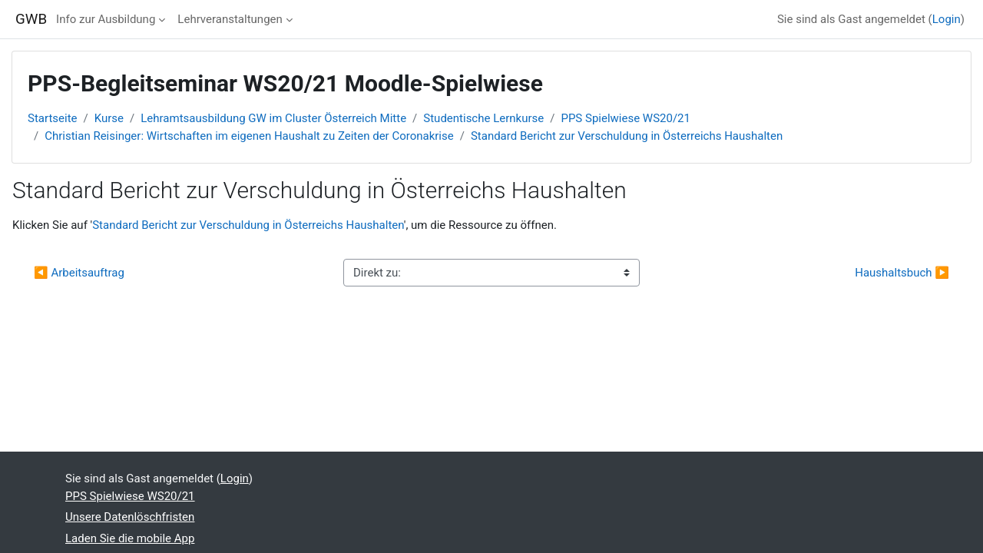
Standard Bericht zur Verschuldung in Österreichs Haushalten (627, 136)
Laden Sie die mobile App (129, 538)
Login (946, 19)
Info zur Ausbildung (105, 19)
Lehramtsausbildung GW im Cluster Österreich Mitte (273, 118)
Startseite (53, 118)
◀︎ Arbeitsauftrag (79, 273)
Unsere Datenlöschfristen (129, 517)
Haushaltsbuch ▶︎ (902, 273)
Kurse (109, 118)
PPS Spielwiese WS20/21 (625, 118)
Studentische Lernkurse (483, 118)
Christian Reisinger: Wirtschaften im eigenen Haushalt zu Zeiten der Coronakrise (249, 136)
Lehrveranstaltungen (229, 19)
